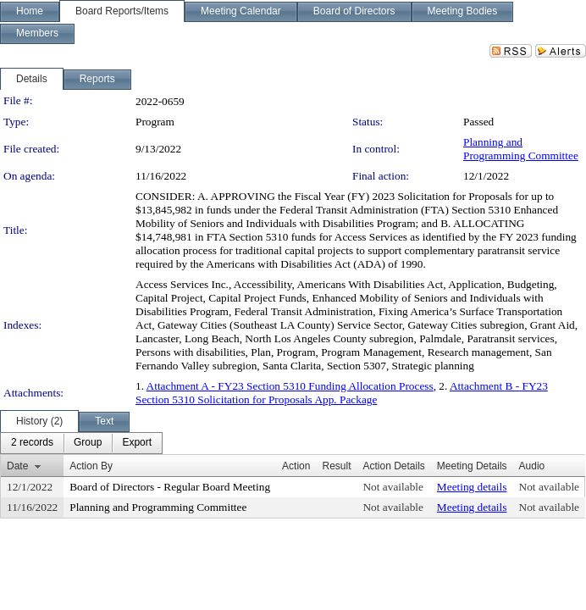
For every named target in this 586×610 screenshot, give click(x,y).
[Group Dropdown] (88, 443)
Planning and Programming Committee (520, 149)
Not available (392, 486)
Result (336, 466)
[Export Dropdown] (137, 443)
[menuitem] (32, 443)
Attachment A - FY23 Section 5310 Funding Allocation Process (290, 386)
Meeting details (472, 486)
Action (296, 466)
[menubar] (81, 443)
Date (17, 466)
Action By (91, 466)
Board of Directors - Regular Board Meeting (169, 486)
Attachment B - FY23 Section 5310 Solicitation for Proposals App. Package (341, 393)
